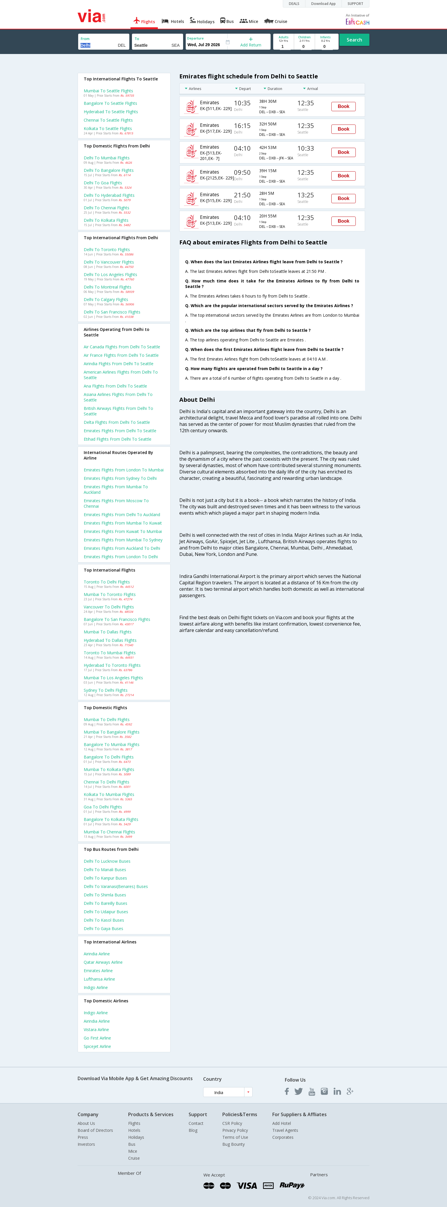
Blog (193, 1130)
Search (354, 40)
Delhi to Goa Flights (103, 182)
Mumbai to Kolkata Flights (109, 769)
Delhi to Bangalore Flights (109, 170)
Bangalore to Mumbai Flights (112, 744)
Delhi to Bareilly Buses (105, 903)
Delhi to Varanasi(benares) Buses (116, 886)
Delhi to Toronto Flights (107, 249)
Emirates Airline (98, 970)
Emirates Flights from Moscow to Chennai (116, 503)
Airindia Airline (97, 953)
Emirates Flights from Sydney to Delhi (120, 478)
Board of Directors (95, 1130)
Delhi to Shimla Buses (105, 895)
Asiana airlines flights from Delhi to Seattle (118, 397)
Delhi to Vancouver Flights (109, 262)
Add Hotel (281, 1123)
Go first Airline (97, 1038)
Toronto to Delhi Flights (107, 582)
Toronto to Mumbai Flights (110, 652)
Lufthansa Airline (99, 979)
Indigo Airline (96, 987)
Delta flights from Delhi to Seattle (117, 422)
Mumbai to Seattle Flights (108, 90)
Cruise (134, 1158)
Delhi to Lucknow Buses (107, 861)
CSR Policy (232, 1123)
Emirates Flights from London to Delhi (121, 556)
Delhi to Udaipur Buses (106, 911)
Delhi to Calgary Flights (106, 299)
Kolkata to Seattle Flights (108, 128)
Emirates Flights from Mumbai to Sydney (123, 540)
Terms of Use (235, 1137)
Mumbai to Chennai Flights (109, 832)
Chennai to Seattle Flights (108, 120)
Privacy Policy (235, 1130)
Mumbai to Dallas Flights (108, 632)
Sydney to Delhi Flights (106, 690)
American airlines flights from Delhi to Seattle (121, 374)
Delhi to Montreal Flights (107, 287)
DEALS (294, 3)
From (85, 38)
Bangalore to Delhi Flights (109, 757)
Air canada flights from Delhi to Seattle (122, 347)
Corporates (283, 1137)
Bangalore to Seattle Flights (110, 103)
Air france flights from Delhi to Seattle (121, 355)
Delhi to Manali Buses (105, 869)
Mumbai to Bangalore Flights (112, 732)
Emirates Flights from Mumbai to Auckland (116, 489)
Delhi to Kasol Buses (104, 920)
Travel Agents (285, 1130)
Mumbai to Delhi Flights (107, 719)
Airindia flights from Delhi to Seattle (118, 363)
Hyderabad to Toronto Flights (112, 665)
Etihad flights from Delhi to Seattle (117, 439)
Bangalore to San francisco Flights (117, 619)
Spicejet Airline (97, 1046)
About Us (86, 1123)
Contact (196, 1123)
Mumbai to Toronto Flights (110, 594)
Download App (323, 3)
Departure (195, 38)
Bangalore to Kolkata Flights (111, 819)
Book (343, 106)
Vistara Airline (96, 1029)
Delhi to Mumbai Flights (107, 158)
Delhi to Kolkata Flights (106, 220)
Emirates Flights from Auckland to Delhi (122, 548)
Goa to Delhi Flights (103, 807)
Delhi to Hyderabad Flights (109, 195)
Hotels (134, 1130)
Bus (131, 1144)
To (137, 38)
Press (83, 1137)
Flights (134, 1123)
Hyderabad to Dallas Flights (110, 640)
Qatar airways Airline (103, 962)
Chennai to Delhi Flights (106, 782)
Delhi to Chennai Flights (106, 207)
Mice (132, 1151)
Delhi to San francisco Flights (112, 312)
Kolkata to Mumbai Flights (109, 794)
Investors (86, 1144)
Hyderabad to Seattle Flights (111, 111)
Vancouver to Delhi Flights (109, 607)
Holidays (136, 1137)
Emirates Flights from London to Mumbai (124, 470)
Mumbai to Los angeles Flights (113, 677)
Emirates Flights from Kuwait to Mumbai (123, 531)
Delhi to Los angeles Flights (110, 274)
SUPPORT (355, 3)
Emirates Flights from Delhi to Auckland (122, 514)
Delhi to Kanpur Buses (105, 878)
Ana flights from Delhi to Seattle (115, 386)
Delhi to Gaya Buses (103, 928)
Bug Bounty (233, 1144)
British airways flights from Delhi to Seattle (118, 411)
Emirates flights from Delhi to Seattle (120, 430)
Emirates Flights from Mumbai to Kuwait (123, 523)
